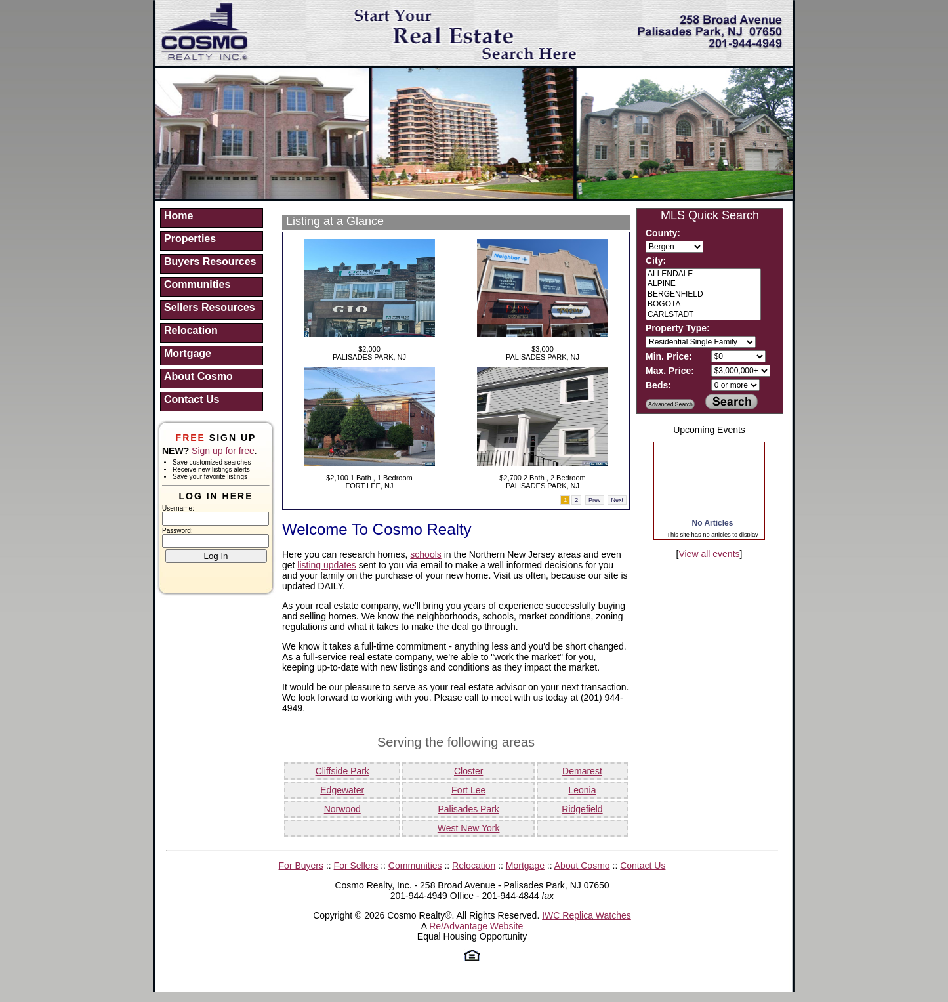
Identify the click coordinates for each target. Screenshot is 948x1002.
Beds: (658, 385)
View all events (708, 554)
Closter (468, 771)
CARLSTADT (703, 315)
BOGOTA (703, 304)
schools (425, 554)
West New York (469, 828)
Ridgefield (582, 809)
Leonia (582, 790)
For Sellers (356, 865)
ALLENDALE (703, 274)
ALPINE (703, 284)
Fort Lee (468, 790)
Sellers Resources (209, 307)
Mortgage (187, 353)
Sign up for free (223, 451)
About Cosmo (198, 376)
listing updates (326, 565)
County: (663, 233)
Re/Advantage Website (476, 926)
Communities (197, 284)
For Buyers (301, 865)
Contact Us (191, 399)
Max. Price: (670, 370)
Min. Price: (669, 356)
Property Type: (678, 328)
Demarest (582, 771)
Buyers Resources (210, 261)
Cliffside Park (342, 771)
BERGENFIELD (703, 294)
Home (178, 215)
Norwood (342, 809)
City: (656, 260)
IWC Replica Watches (586, 915)
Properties (190, 238)
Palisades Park (468, 809)
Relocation (191, 330)
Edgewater (342, 790)
